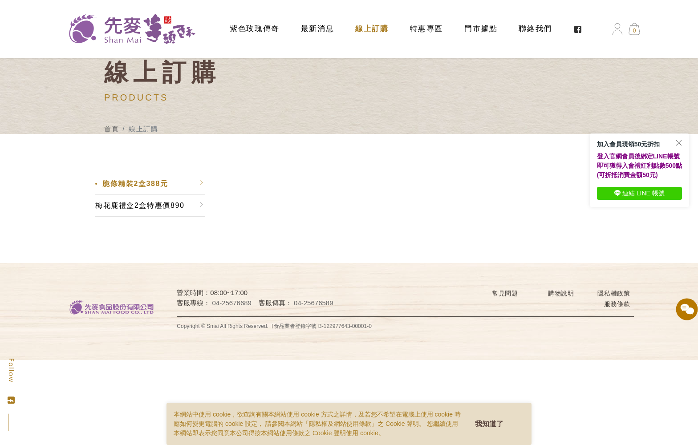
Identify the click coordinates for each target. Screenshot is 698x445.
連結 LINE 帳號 (639, 193)
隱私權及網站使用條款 (340, 423)
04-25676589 (313, 303)
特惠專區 (426, 28)
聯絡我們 (535, 28)
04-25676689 (232, 303)
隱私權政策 (613, 293)
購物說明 (561, 293)
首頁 (111, 129)
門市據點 (480, 28)
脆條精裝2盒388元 (135, 183)
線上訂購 (371, 28)
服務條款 (617, 303)
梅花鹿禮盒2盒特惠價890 (139, 205)
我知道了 (489, 424)
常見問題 (505, 293)
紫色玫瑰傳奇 (255, 28)
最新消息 (317, 28)
